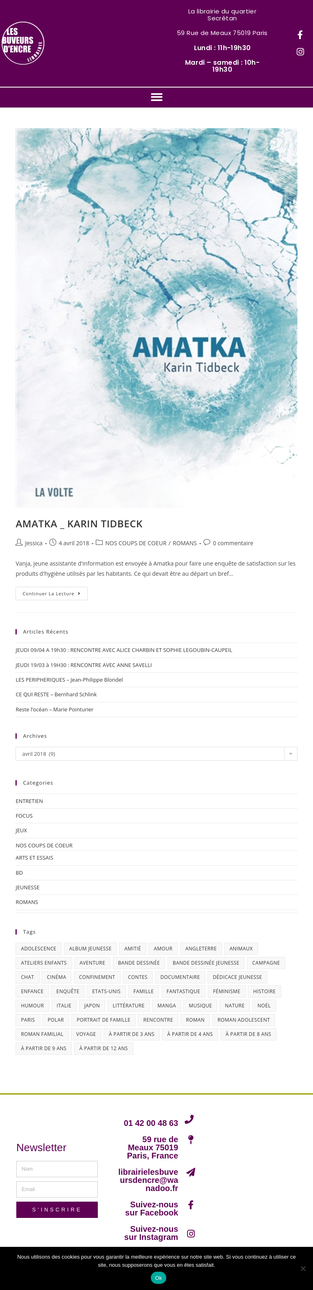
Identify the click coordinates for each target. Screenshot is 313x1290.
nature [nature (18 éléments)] (235, 1005)
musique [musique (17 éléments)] (200, 1005)
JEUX (21, 830)
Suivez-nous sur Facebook (151, 1208)
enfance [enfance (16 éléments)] (32, 991)
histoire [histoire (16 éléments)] (264, 991)
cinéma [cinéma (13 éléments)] (56, 977)
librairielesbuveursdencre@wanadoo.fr (148, 1180)
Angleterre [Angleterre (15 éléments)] (201, 948)
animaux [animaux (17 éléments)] (241, 948)
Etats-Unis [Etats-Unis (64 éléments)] (106, 991)
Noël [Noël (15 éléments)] (264, 1005)
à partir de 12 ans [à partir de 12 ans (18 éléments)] (103, 1048)
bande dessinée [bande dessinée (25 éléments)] (139, 962)
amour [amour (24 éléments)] (163, 948)
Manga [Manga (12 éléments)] (166, 1005)
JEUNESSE (27, 887)
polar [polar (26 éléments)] (56, 1019)
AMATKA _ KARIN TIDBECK (79, 523)
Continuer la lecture (54, 592)
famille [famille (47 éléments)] (143, 991)
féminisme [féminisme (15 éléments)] (226, 991)
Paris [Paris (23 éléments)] (28, 1019)
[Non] (303, 1268)
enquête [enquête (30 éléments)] (67, 991)
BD (19, 872)
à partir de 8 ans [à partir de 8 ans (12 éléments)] (248, 1034)
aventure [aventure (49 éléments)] (92, 962)
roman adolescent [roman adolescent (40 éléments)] (244, 1019)
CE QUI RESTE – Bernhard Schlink (56, 694)
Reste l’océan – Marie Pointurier (54, 709)
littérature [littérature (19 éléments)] (129, 1005)
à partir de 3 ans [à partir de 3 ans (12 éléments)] (131, 1034)
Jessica (33, 543)
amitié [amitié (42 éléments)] (132, 948)
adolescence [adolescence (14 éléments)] (38, 948)
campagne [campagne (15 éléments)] (266, 962)
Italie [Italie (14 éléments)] (64, 1005)
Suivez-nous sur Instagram (151, 1233)
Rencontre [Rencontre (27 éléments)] (158, 1019)
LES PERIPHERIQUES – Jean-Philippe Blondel (69, 679)
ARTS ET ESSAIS (34, 857)
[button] (156, 97)
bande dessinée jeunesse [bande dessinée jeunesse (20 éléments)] (206, 962)
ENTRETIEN (29, 801)
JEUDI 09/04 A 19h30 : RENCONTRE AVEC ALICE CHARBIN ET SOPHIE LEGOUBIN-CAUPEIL (123, 650)
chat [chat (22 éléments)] (27, 977)
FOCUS (24, 815)
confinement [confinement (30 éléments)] (97, 977)
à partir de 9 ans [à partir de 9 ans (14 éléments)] (43, 1048)
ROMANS (185, 543)
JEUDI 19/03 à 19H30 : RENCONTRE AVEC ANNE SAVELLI (83, 665)
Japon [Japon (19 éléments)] (92, 1005)
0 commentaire (233, 543)
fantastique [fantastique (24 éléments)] (184, 991)
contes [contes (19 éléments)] (138, 977)
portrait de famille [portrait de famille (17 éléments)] (103, 1019)
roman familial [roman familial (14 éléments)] (42, 1034)
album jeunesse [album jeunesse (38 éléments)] (90, 948)
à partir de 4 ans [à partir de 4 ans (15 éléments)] (190, 1034)
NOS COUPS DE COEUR (135, 543)
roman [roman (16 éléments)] (195, 1019)
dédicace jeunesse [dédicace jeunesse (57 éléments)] (237, 977)
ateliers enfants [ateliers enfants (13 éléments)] (43, 962)
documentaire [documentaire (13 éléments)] (180, 977)
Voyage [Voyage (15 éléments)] (86, 1034)
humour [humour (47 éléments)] (32, 1005)
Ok (158, 1278)
